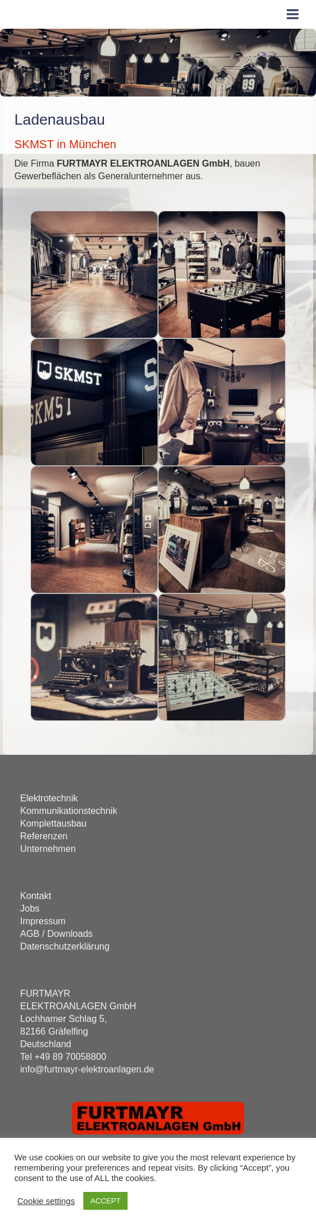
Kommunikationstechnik (68, 811)
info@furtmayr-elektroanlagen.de (87, 1069)
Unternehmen (48, 849)
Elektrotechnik (49, 798)
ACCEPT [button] (105, 1201)
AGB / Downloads (56, 934)
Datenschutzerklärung (65, 946)
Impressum (42, 921)
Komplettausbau (53, 823)
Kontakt (35, 896)
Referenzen (44, 836)
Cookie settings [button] (46, 1201)
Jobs (30, 908)
